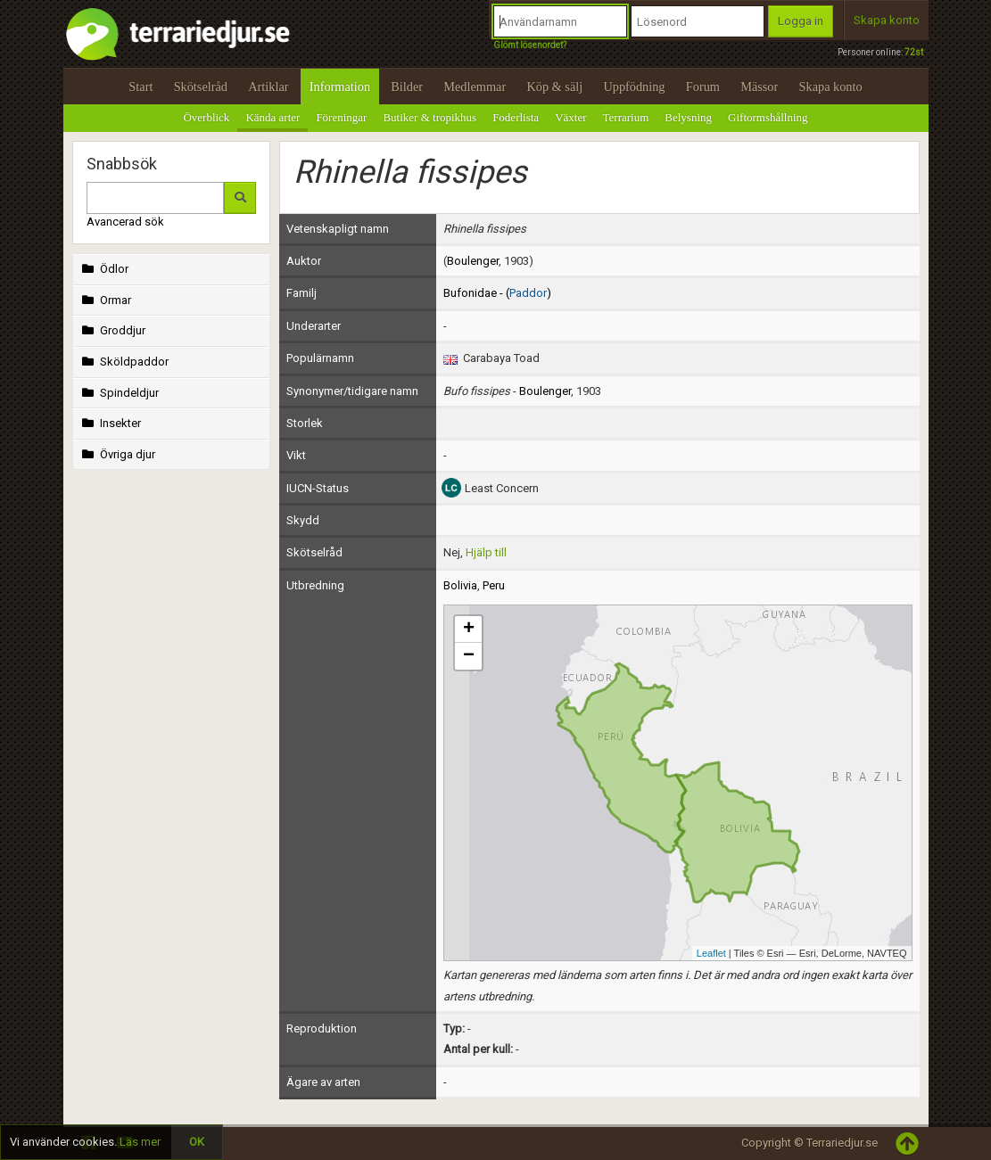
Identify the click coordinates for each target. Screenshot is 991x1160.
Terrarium (626, 117)
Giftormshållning (768, 117)
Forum (703, 86)
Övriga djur (117, 454)
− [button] (469, 656)
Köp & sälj (554, 86)
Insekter (110, 423)
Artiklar (268, 86)
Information (340, 86)
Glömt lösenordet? (529, 45)
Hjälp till (486, 552)
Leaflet (711, 953)
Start (140, 86)
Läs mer (140, 1141)
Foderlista (515, 117)
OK (196, 1141)
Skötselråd (200, 86)
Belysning (688, 117)
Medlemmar (474, 86)
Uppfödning (634, 86)
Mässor (759, 86)
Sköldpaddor (124, 361)
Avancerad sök (125, 221)
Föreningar (341, 117)
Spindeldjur (119, 392)
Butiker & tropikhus (429, 117)
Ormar (105, 300)
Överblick (206, 117)
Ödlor (103, 269)
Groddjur (112, 330)
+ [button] (469, 629)
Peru (494, 585)
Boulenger (473, 260)
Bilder (407, 86)
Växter (570, 117)
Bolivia (460, 585)
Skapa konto (887, 20)
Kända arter (272, 117)
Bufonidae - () (497, 293)
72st (913, 52)
